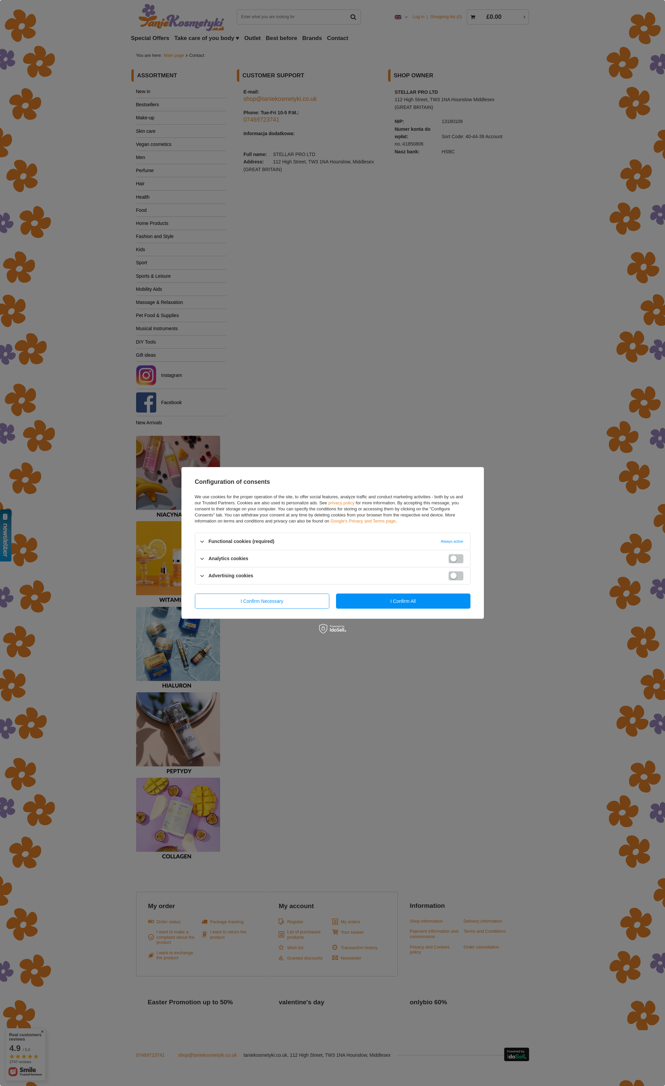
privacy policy (341, 502)
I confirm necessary (262, 601)
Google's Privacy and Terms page (363, 520)
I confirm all (403, 601)
